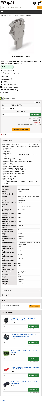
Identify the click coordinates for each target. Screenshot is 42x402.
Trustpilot (2, 400)
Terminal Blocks (17, 15)
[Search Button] (39, 7)
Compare (4, 92)
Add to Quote (21, 111)
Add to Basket (35, 114)
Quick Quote (6, 295)
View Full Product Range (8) (9, 89)
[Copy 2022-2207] (11, 79)
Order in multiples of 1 (33, 392)
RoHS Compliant (6, 82)
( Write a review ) (16, 73)
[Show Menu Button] (2, 12)
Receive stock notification (21, 129)
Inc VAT (21, 102)
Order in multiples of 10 (33, 328)
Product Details (7, 140)
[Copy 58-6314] (13, 70)
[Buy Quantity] (15, 114)
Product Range (6, 290)
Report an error (5, 134)
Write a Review (34, 306)
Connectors (8, 15)
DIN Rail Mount (27, 15)
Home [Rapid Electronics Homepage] (2, 15)
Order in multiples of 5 (33, 345)
